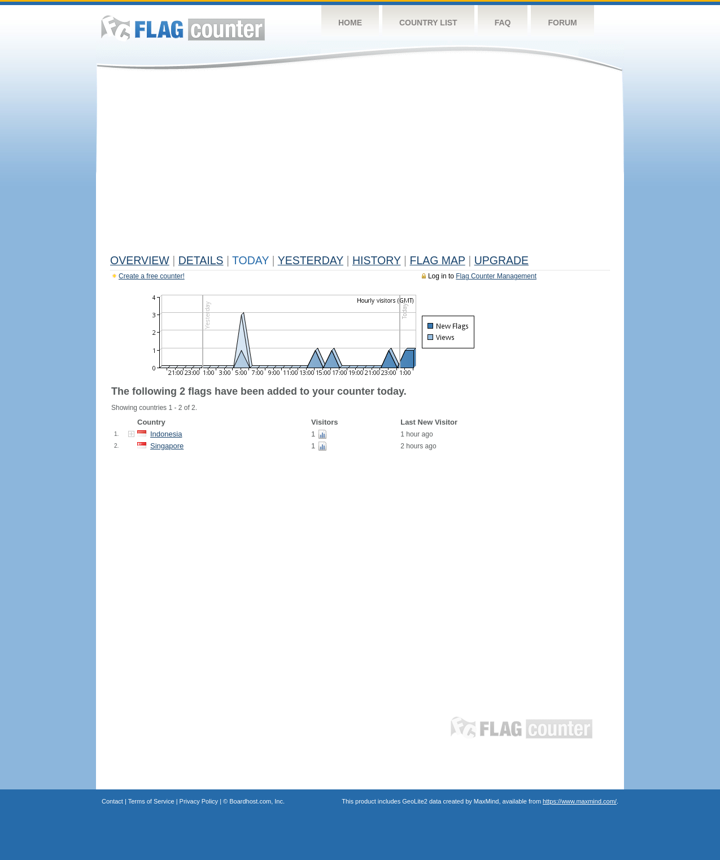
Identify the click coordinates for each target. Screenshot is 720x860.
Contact (112, 801)
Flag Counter (183, 28)
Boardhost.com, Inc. (257, 801)
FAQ (503, 22)
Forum (562, 22)
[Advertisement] (360, 165)
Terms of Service (151, 801)
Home (350, 22)
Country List (428, 22)
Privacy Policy (199, 801)
